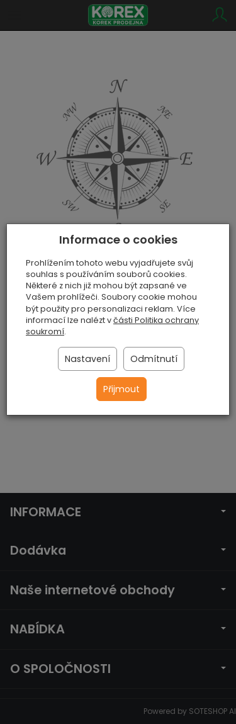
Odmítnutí (153, 359)
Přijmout (121, 389)
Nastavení (87, 359)
